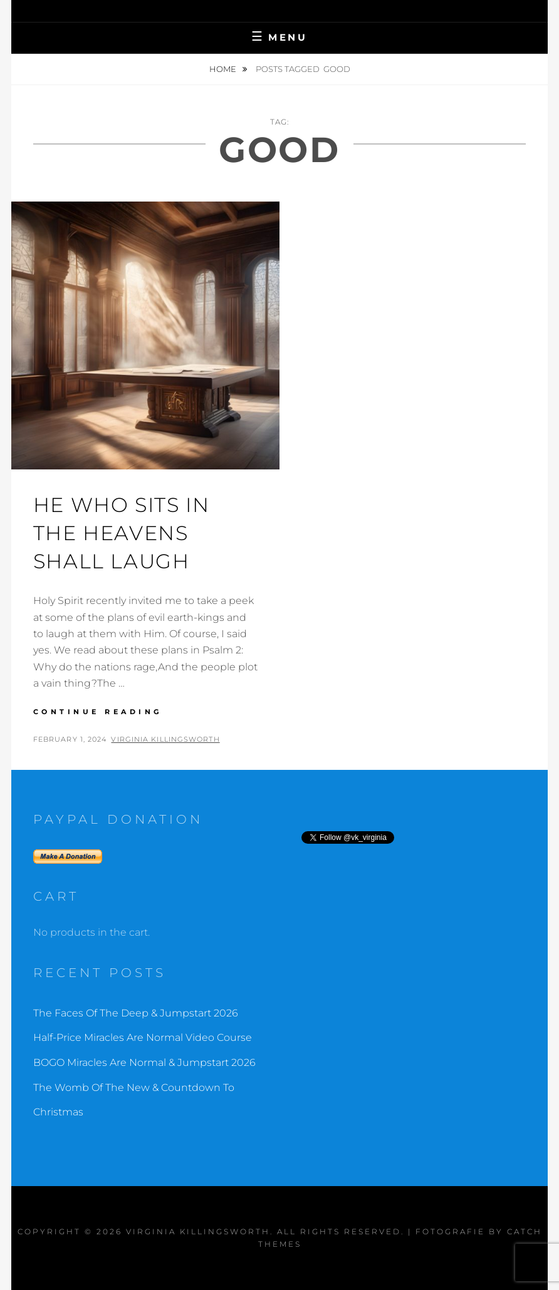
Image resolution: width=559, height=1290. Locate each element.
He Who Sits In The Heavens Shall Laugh (121, 533)
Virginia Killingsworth (165, 739)
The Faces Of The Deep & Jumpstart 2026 (135, 1013)
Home (223, 69)
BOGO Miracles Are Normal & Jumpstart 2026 (144, 1062)
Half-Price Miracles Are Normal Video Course (142, 1037)
